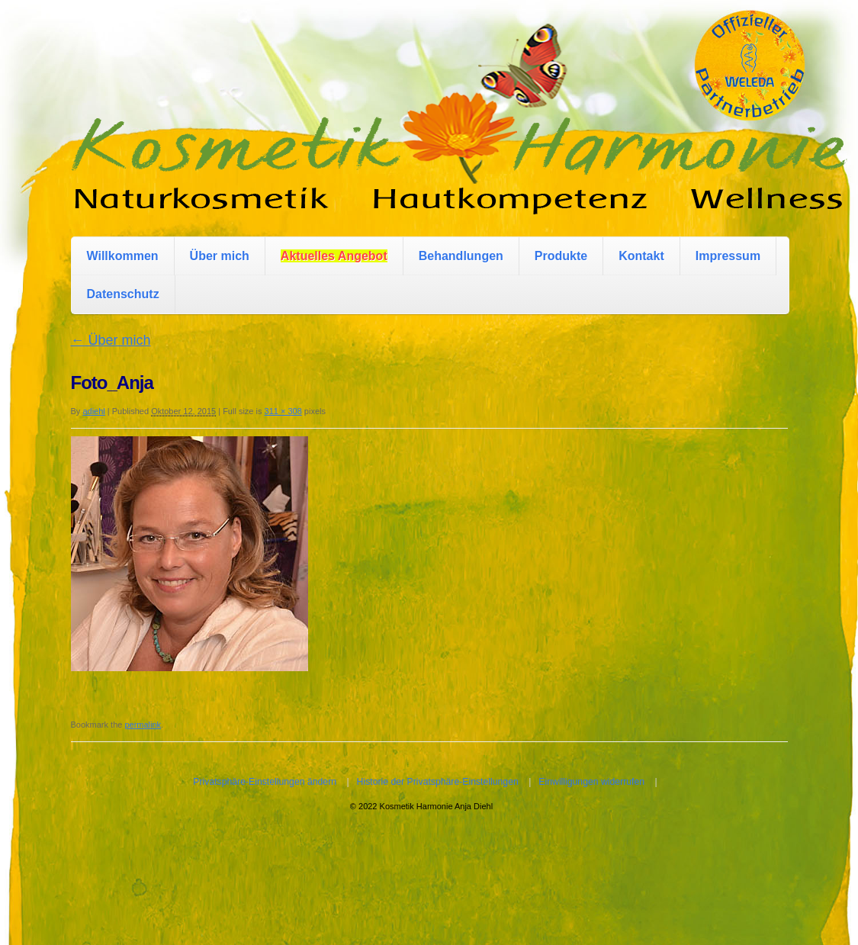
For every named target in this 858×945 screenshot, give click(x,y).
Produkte (561, 255)
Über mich (219, 255)
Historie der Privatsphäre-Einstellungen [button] (438, 781)
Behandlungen (461, 255)
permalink (142, 724)
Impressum (728, 255)
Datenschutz (123, 294)
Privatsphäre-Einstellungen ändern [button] (264, 781)
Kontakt (641, 255)
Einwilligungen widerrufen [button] (591, 781)
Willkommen (123, 255)
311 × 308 (283, 411)
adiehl (93, 411)
